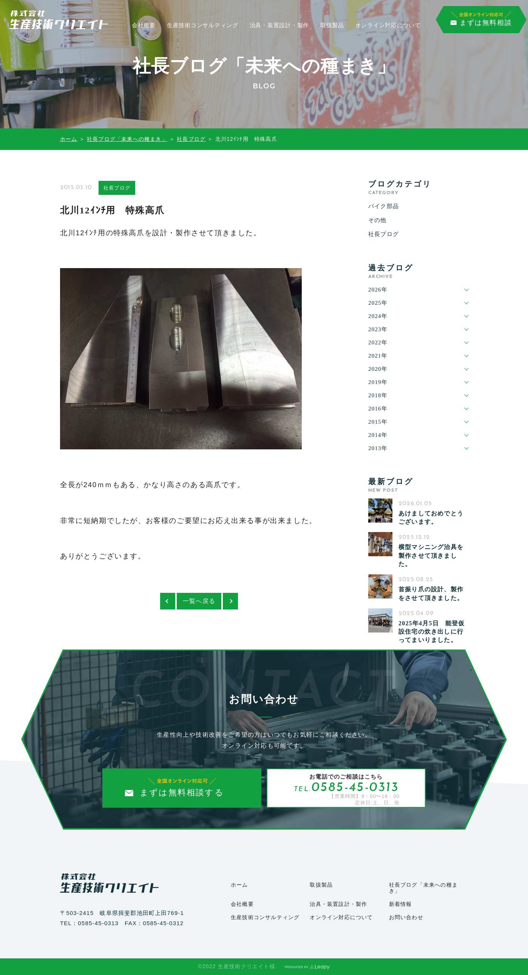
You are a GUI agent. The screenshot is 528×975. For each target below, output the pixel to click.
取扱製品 (332, 25)
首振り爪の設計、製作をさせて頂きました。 (430, 593)
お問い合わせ (406, 917)
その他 (377, 220)
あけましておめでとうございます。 (430, 517)
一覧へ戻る (199, 601)
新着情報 (400, 904)
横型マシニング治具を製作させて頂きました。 (430, 555)
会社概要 (144, 25)
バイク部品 (383, 206)
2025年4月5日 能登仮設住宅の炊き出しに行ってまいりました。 (431, 631)
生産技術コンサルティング (202, 25)
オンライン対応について (388, 25)
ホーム (68, 139)
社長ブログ (191, 139)
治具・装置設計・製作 (279, 25)
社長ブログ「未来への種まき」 (127, 139)
